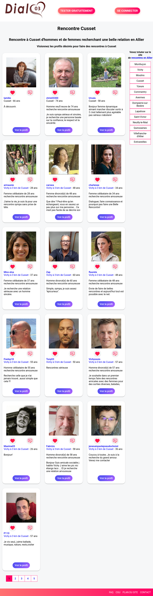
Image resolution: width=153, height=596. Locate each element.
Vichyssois (94, 359)
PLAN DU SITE (130, 592)
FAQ (111, 592)
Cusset (140, 80)
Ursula (92, 98)
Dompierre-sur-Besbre (140, 104)
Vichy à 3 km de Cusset (16, 188)
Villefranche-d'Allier (140, 135)
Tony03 (50, 359)
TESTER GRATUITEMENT (76, 10)
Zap (48, 272)
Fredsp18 (9, 359)
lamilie (7, 98)
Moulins (140, 75)
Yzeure (140, 86)
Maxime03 (9, 446)
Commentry (140, 91)
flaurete (93, 272)
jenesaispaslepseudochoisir (103, 446)
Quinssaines (140, 128)
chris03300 (52, 98)
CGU (118, 592)
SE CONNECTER (127, 10)
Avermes (140, 97)
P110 (6, 533)
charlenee (94, 185)
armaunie (9, 185)
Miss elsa (9, 272)
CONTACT (145, 592)
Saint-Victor (140, 116)
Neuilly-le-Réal (140, 122)
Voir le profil (21, 130)
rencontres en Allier (141, 57)
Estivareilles (140, 141)
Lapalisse (140, 111)
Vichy (140, 69)
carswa (50, 185)
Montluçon (140, 64)
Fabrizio (50, 446)
